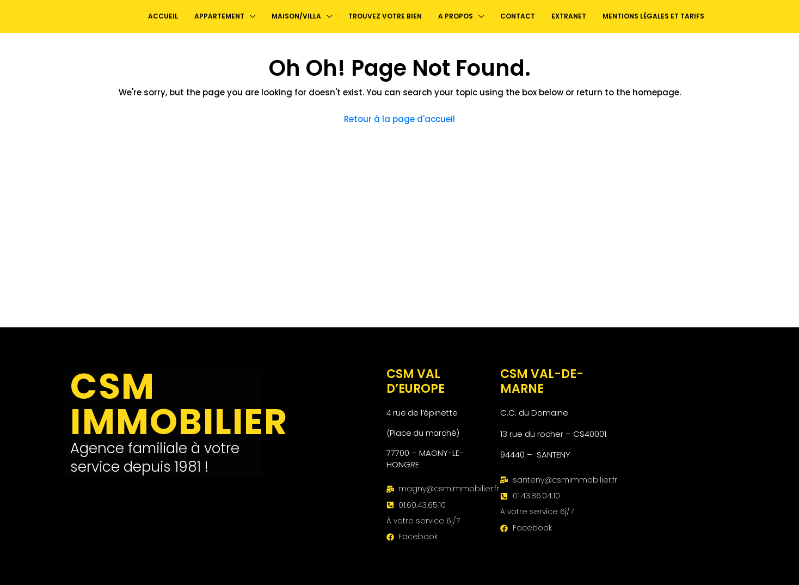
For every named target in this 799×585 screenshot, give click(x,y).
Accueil (163, 16)
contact (517, 16)
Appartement (219, 16)
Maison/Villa (296, 16)
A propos (455, 16)
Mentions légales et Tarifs (653, 16)
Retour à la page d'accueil (399, 119)
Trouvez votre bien (385, 16)
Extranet (568, 16)
